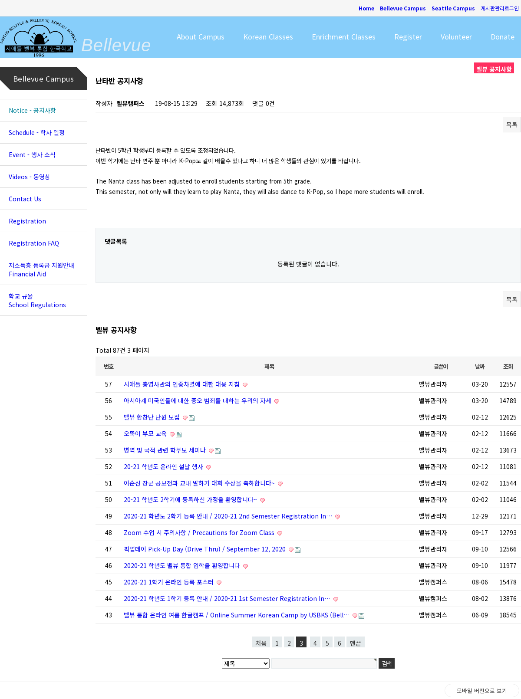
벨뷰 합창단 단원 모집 (152, 417)
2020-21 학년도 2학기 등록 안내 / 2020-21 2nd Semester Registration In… (229, 516)
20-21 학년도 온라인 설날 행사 (164, 466)
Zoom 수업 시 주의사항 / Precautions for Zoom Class (200, 532)
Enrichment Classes (344, 36)
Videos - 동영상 (29, 176)
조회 (507, 366)
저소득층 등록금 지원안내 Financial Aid (41, 269)
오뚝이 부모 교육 (146, 433)
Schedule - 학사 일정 (37, 132)
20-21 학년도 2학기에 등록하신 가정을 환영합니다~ (191, 499)
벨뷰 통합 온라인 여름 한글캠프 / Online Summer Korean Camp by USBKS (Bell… (237, 614)
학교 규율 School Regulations (37, 300)
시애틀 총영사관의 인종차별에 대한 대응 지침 (182, 384)
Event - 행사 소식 (32, 154)
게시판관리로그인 (500, 8)
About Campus (200, 36)
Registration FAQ (34, 243)
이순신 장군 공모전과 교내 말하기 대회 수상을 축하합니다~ (200, 483)
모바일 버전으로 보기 (482, 690)
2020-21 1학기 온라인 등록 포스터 (169, 582)
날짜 (479, 366)
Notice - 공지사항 (32, 110)
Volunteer (456, 36)
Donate (502, 36)
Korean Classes (268, 36)
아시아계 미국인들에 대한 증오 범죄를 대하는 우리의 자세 (198, 400)
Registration (27, 221)
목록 (512, 124)
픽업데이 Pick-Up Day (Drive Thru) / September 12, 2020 (205, 549)
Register (408, 36)
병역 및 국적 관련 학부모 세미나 (166, 450)
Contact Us (25, 198)
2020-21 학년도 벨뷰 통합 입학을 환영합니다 (183, 565)
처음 (261, 643)
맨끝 (355, 643)
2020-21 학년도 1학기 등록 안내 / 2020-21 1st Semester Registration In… (228, 598)
